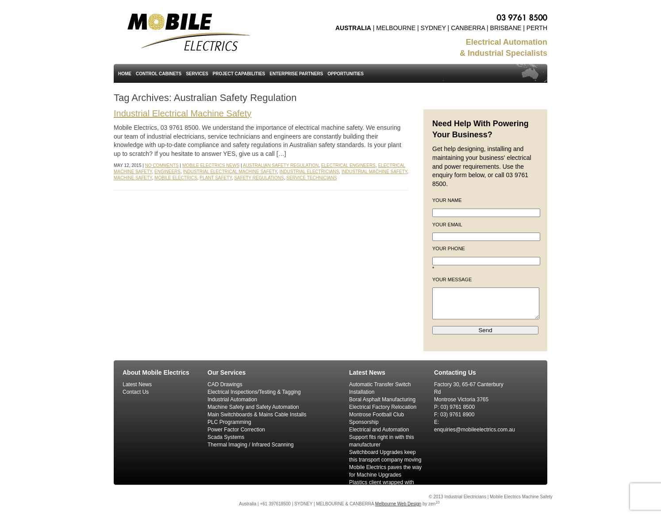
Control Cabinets (158, 73)
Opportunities (345, 73)
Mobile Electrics (175, 177)
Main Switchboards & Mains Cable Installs (257, 414)
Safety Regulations (259, 177)
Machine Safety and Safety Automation (253, 407)
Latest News (137, 384)
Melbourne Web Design (398, 503)
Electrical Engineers (348, 165)
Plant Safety (215, 177)
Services (197, 73)
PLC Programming (229, 422)
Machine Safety (133, 177)
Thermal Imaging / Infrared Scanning (251, 445)
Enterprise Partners (296, 73)
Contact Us (136, 392)
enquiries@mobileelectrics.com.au (474, 430)
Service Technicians (311, 177)
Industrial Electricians (309, 171)
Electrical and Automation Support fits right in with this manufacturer (381, 437)
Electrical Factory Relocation (382, 407)
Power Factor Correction (236, 430)
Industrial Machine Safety (374, 171)
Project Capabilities (239, 73)
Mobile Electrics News (210, 165)
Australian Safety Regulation (281, 165)
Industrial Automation (232, 399)
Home (124, 73)
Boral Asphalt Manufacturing (382, 399)
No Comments (162, 165)
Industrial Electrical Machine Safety (182, 113)
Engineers (167, 171)
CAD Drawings (225, 384)
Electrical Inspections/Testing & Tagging (254, 392)
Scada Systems (226, 437)
